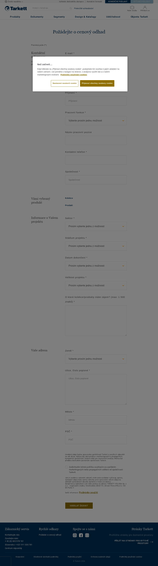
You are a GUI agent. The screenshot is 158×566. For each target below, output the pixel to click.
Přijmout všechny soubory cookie (97, 83)
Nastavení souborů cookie (65, 83)
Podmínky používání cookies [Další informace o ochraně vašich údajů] (73, 75)
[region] (80, 74)
